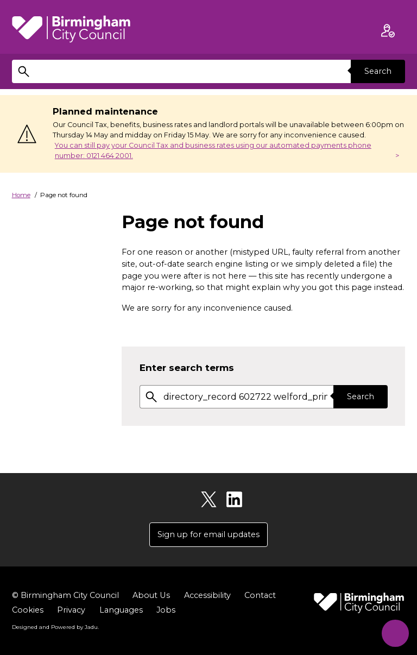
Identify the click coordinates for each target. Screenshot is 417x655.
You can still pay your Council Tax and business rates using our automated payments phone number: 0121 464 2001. (213, 150)
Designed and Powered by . (55, 627)
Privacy (71, 610)
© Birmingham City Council (65, 595)
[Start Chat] (394, 632)
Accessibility (207, 595)
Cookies (27, 610)
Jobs (165, 610)
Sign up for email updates (208, 534)
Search (377, 71)
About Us (150, 595)
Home (21, 195)
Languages (121, 610)
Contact (259, 595)
